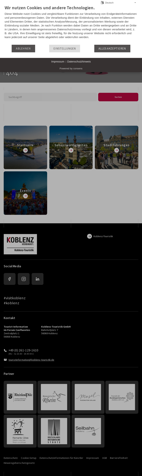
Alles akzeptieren (112, 48)
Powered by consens (71, 68)
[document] (71, 25)
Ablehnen (23, 48)
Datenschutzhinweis (79, 61)
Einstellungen (64, 48)
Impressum (57, 61)
